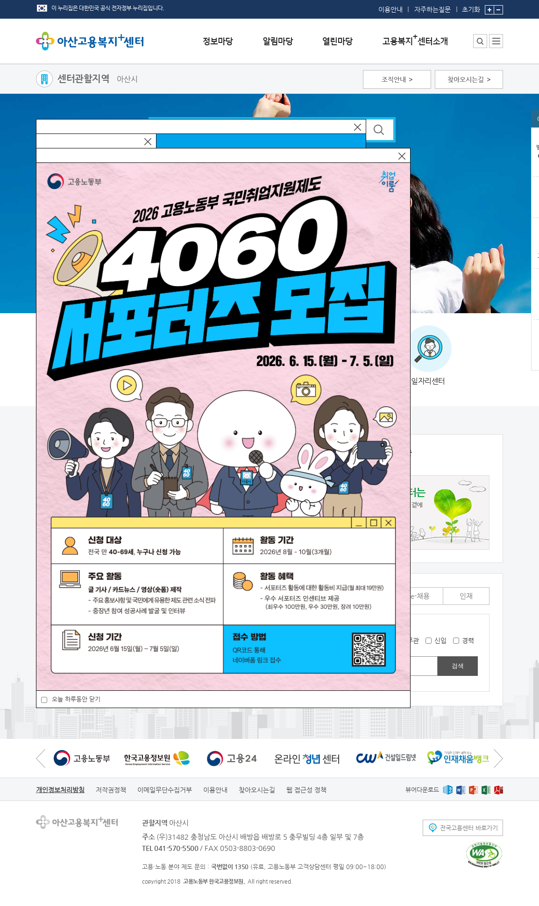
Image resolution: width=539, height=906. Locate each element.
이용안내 (390, 9)
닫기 (357, 127)
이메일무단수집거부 (164, 790)
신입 (440, 640)
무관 (413, 640)
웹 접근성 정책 (306, 790)
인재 (466, 596)
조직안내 (394, 79)
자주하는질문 (432, 9)
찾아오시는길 (465, 79)
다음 (498, 758)
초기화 (471, 6)
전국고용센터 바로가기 (469, 827)
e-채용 (420, 596)
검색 (458, 665)
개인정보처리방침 (60, 790)
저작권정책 (111, 790)
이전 (40, 758)
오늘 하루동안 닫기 (76, 698)
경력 (468, 640)
